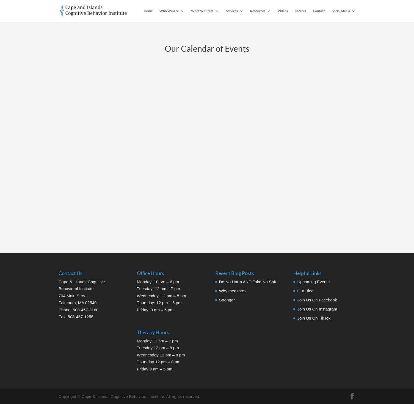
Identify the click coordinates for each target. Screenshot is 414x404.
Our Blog (305, 290)
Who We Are (169, 11)
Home (148, 11)
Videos (283, 11)
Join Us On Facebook (317, 300)
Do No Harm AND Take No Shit (247, 281)
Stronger (227, 300)
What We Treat (202, 11)
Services (232, 11)
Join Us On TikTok (313, 318)
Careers (300, 11)
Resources (257, 11)
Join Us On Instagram (317, 309)
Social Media (341, 11)
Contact (319, 11)
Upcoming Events (313, 281)
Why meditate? (233, 290)
